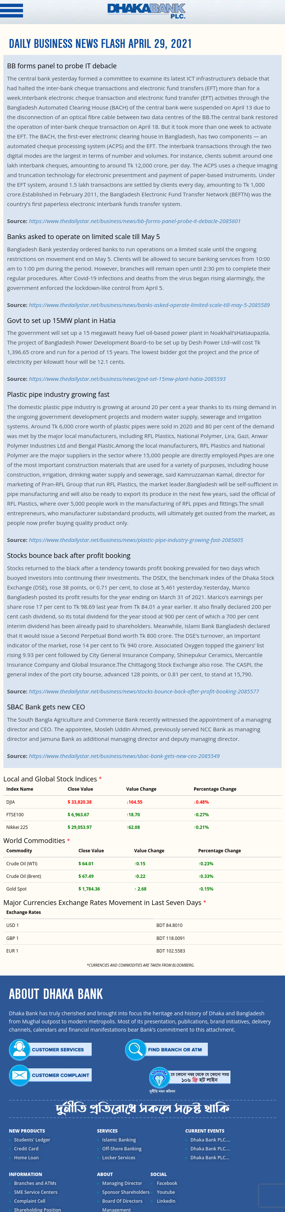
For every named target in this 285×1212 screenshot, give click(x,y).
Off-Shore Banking (122, 1149)
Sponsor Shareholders (126, 1192)
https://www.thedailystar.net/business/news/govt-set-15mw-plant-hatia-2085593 (127, 378)
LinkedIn (166, 1201)
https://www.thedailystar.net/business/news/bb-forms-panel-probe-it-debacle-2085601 (135, 221)
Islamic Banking (119, 1140)
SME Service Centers (36, 1192)
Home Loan (26, 1157)
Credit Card (26, 1149)
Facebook (166, 1183)
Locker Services (118, 1157)
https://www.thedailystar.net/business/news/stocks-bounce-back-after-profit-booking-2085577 (144, 691)
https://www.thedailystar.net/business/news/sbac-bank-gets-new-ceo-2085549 (124, 755)
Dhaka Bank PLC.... (210, 1140)
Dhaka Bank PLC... (209, 1157)
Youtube (165, 1192)
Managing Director (122, 1183)
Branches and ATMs (35, 1183)
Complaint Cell (29, 1201)
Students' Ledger (32, 1140)
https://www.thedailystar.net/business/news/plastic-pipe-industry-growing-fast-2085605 (136, 539)
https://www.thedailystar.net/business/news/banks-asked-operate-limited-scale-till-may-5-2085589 (149, 304)
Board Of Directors (122, 1201)
